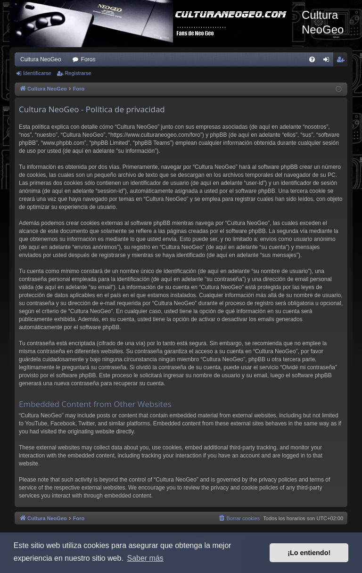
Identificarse (37, 73)
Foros (88, 59)
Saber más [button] (145, 558)
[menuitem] (312, 59)
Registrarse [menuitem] (342, 61)
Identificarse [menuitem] (328, 61)
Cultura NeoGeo (40, 59)
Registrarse (78, 73)
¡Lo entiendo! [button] (309, 552)
